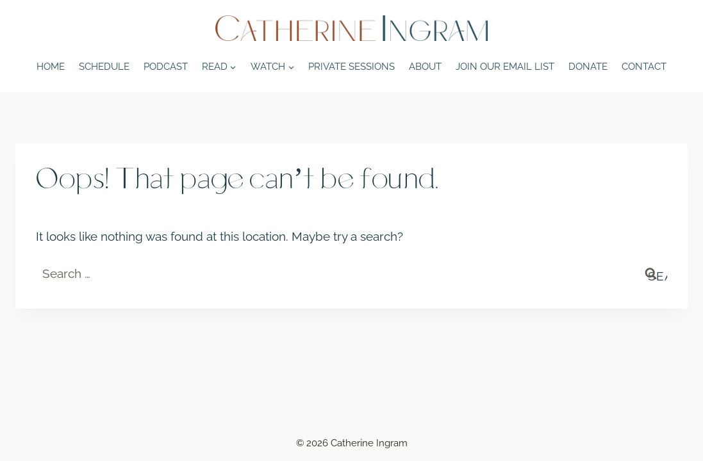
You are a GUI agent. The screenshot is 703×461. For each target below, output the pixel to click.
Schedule (104, 66)
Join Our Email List (505, 66)
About (425, 66)
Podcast (166, 66)
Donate (588, 66)
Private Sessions (351, 66)
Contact (644, 66)
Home (51, 66)
